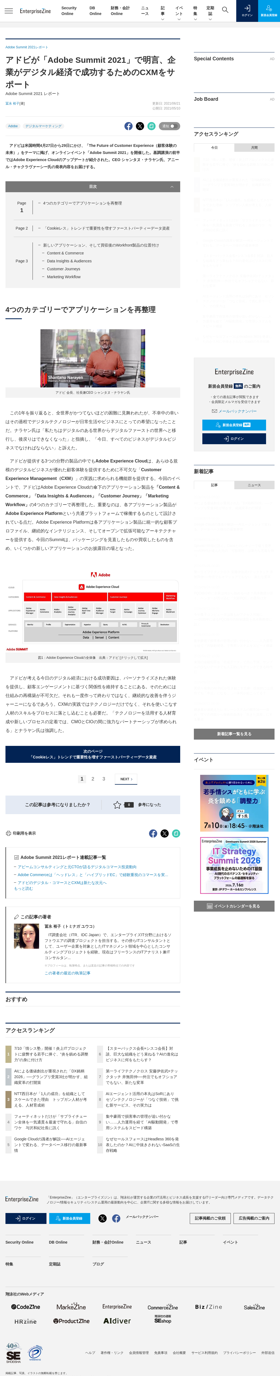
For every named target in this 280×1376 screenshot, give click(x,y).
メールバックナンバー (234, 411)
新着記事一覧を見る (234, 734)
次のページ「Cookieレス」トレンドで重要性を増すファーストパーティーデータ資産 (93, 754)
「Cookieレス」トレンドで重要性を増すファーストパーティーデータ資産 (106, 228)
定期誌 (210, 11)
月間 (254, 148)
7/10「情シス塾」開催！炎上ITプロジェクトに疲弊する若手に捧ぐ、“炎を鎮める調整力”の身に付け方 (51, 1152)
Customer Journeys (63, 269)
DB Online (58, 1340)
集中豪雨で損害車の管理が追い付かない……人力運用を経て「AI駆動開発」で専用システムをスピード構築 (142, 1220)
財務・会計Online (108, 1340)
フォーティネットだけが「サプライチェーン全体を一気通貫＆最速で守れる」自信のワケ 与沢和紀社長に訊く (50, 1220)
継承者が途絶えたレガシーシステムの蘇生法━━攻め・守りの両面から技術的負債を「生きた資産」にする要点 (233, 714)
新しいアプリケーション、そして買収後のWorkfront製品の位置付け (101, 245)
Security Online (19, 1340)
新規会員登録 (233, 425)
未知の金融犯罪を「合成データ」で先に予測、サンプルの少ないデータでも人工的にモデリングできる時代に (233, 667)
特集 (195, 11)
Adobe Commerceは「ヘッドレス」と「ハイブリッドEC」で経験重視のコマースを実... (93, 973)
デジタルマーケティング (43, 126)
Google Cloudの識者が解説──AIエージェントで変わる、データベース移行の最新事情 (50, 1243)
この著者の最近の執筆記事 (68, 1071)
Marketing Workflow (64, 277)
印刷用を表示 (20, 931)
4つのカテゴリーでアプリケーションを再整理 (82, 203)
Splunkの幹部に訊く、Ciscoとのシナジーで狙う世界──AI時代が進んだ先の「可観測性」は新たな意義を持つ (234, 550)
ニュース (254, 485)
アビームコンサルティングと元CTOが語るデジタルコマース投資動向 (77, 965)
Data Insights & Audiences (69, 261)
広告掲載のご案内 (254, 1316)
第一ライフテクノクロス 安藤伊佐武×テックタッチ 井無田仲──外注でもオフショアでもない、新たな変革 (142, 1175)
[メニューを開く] (9, 11)
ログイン (233, 438)
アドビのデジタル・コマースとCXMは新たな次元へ (62, 981)
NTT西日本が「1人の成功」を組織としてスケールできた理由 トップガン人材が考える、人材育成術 (50, 1198)
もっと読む (23, 986)
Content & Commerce (65, 253)
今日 (214, 148)
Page (22, 228)
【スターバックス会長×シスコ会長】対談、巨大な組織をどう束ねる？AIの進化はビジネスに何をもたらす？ (142, 1152)
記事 (162, 11)
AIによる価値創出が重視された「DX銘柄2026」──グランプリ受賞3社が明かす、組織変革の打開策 (51, 1175)
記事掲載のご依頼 (210, 1316)
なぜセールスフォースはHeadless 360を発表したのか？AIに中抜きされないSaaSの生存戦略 (143, 1243)
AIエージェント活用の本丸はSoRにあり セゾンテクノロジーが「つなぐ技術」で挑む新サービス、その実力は (142, 1198)
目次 (132, 186)
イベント (179, 11)
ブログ (98, 1362)
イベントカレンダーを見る (233, 906)
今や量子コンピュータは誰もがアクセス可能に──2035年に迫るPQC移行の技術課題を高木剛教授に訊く (233, 619)
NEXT (127, 779)
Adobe (13, 126)
